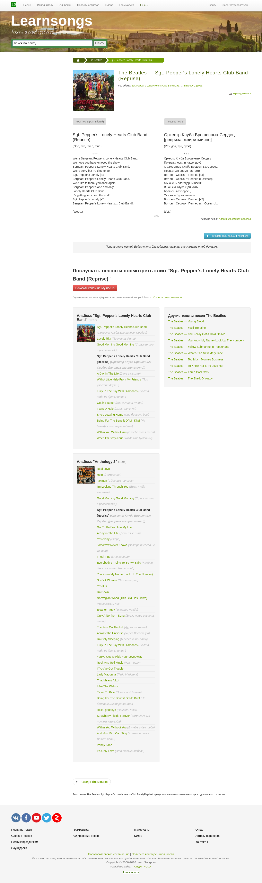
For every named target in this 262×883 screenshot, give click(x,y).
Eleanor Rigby (106, 609)
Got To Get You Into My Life (114, 527)
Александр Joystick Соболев (235, 219)
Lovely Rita (104, 338)
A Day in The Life (108, 373)
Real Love (103, 468)
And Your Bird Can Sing (112, 733)
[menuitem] (27, 5)
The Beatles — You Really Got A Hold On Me (196, 334)
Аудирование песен (86, 835)
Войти (212, 5)
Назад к (92, 781)
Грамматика (126, 5)
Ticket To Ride (106, 692)
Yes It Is (102, 586)
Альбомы (65, 5)
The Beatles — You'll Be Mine (187, 327)
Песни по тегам (21, 829)
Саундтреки (19, 848)
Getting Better (106, 402)
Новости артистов (88, 5)
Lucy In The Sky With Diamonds (117, 391)
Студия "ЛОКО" (143, 866)
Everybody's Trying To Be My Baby (119, 562)
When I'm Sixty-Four (110, 438)
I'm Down (103, 592)
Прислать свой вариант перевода (227, 235)
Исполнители (45, 5)
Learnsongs (52, 21)
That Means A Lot (108, 680)
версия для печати (240, 94)
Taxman (102, 480)
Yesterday (103, 539)
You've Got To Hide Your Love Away (119, 656)
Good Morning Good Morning (115, 344)
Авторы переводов (207, 835)
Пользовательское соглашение (108, 854)
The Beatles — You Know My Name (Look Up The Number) (206, 340)
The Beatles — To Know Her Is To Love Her (195, 365)
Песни (27, 5)
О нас (199, 829)
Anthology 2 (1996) (193, 85)
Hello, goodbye (106, 709)
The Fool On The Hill (110, 627)
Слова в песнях (21, 835)
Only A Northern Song (110, 615)
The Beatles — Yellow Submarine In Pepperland (198, 346)
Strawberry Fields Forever (114, 715)
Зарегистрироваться (235, 5)
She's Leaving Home (110, 414)
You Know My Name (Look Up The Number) (125, 574)
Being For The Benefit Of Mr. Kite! (118, 420)
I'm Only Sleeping (108, 639)
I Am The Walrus (107, 686)
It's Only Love (106, 751)
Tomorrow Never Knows (112, 545)
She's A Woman (107, 580)
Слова (109, 5)
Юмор (138, 835)
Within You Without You (111, 432)
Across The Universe (110, 633)
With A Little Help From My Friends (119, 379)
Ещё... (145, 5)
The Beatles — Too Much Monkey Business (196, 359)
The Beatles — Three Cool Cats (188, 372)
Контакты (201, 842)
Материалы (141, 829)
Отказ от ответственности (167, 297)
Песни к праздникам (24, 842)
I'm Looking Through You (112, 486)
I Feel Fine (103, 556)
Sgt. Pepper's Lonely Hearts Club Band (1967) (156, 85)
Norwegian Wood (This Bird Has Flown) (122, 598)
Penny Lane (104, 745)
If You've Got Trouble (110, 668)
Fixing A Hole (105, 408)
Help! (100, 474)
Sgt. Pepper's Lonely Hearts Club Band (122, 327)
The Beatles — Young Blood (186, 321)
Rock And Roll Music (110, 662)
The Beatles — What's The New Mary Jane (195, 353)
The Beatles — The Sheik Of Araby (190, 378)
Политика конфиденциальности (153, 854)
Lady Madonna (106, 674)
